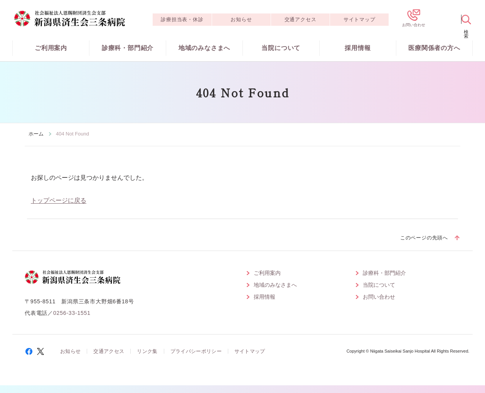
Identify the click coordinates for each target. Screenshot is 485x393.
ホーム (36, 134)
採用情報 (357, 48)
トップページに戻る (58, 200)
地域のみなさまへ (204, 48)
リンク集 (147, 351)
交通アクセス (301, 19)
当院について (280, 48)
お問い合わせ (379, 297)
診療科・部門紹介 (127, 48)
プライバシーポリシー (196, 351)
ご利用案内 (51, 48)
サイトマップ (360, 19)
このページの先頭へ (424, 237)
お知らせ (241, 19)
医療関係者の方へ (434, 48)
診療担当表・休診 (182, 19)
